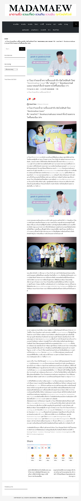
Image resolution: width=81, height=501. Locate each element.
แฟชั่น (60, 24)
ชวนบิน (23, 24)
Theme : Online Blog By (45, 497)
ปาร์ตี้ (42, 24)
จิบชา (36, 24)
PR (57, 89)
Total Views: (8, 79)
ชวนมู (66, 24)
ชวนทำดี (43, 30)
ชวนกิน (30, 24)
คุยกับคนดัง (25, 30)
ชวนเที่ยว (16, 24)
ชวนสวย (48, 24)
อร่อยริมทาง (34, 30)
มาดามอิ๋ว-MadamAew (47, 89)
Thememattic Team (60, 497)
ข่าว (49, 30)
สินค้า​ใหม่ (56, 30)
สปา (54, 24)
